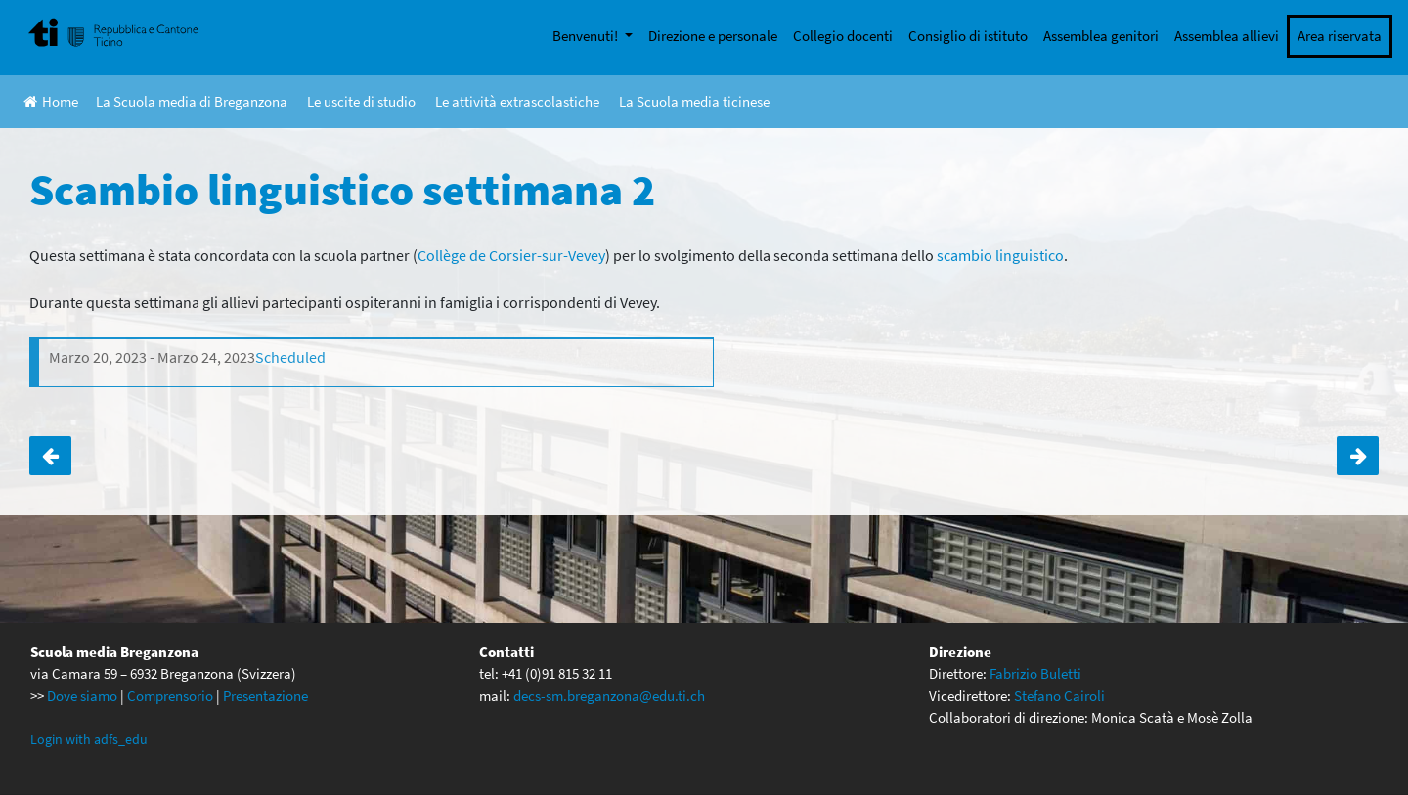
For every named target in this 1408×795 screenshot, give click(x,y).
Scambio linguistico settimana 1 (50, 455)
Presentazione (265, 695)
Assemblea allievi (1226, 35)
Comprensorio (170, 695)
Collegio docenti (843, 35)
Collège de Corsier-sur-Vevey (511, 255)
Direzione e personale (712, 35)
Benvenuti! (586, 35)
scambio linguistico (1000, 255)
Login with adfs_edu (89, 739)
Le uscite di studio (361, 101)
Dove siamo (82, 695)
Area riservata (1340, 35)
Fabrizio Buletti (1035, 673)
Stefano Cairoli (1059, 695)
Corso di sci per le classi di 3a (1358, 455)
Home (50, 101)
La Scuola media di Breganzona (191, 101)
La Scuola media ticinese (694, 101)
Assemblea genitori (1101, 35)
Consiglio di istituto (968, 35)
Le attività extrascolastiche (517, 101)
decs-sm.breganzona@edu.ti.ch (609, 695)
